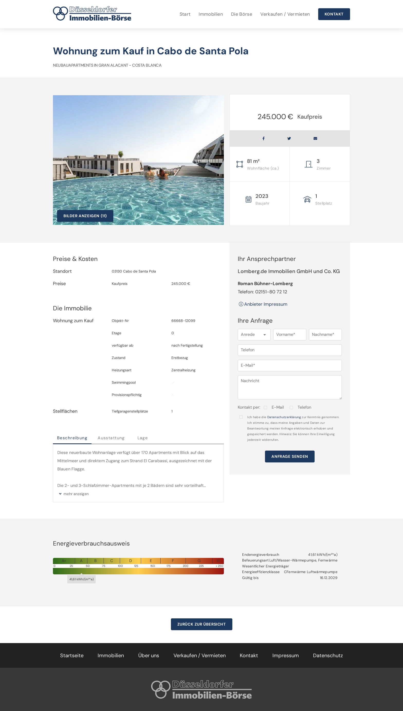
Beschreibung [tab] (72, 438)
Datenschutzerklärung (284, 417)
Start (185, 14)
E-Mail (278, 407)
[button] (254, 334)
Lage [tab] (143, 438)
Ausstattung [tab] (111, 438)
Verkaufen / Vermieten (285, 14)
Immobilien (211, 14)
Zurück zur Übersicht (201, 624)
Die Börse (241, 14)
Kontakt (334, 14)
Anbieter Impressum (262, 304)
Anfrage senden (289, 456)
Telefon (304, 407)
